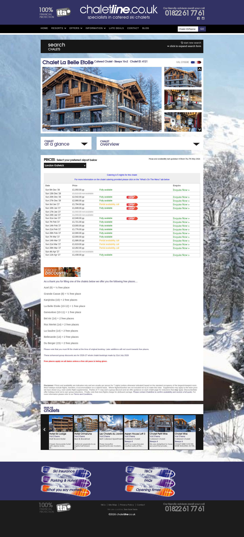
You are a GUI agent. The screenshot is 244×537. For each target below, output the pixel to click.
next (200, 429)
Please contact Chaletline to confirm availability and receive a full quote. (162, 392)
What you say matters (63, 490)
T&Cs (148, 471)
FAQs (148, 480)
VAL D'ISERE (182, 62)
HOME (44, 28)
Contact (133, 28)
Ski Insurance (63, 471)
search (56, 46)
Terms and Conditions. (83, 394)
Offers (74, 28)
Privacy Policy (127, 505)
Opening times (148, 490)
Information (94, 28)
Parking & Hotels (63, 480)
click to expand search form (184, 46)
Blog (145, 28)
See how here (130, 509)
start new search (191, 42)
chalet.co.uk (126, 514)
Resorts (57, 28)
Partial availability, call (109, 204)
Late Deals (116, 28)
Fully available (105, 190)
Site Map (112, 505)
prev (44, 429)
